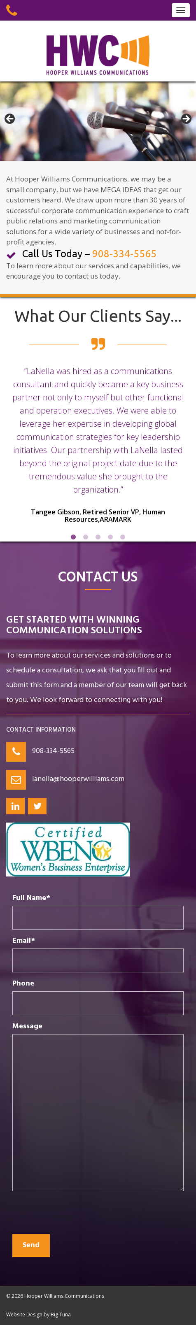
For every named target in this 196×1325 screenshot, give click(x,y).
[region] (98, 121)
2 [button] (86, 537)
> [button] (186, 119)
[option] (98, 450)
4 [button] (110, 537)
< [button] (10, 119)
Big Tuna (61, 1314)
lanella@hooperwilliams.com (78, 779)
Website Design (24, 1314)
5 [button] (123, 537)
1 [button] (73, 537)
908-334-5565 (53, 751)
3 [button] (98, 537)
